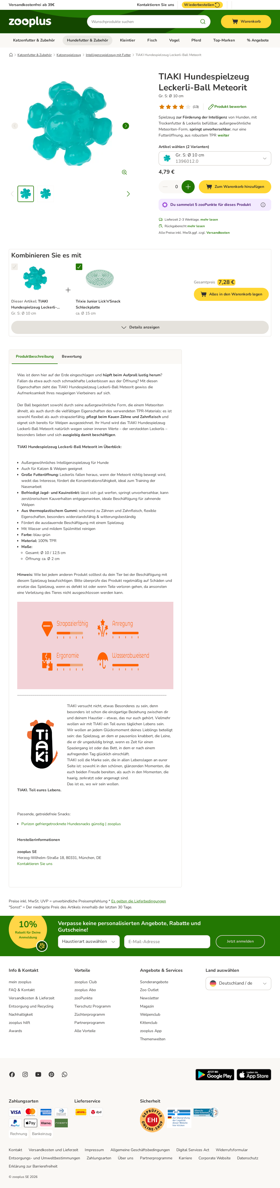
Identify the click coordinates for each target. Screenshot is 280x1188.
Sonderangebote (154, 982)
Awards (15, 1030)
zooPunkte (83, 998)
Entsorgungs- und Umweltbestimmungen (44, 1158)
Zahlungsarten (99, 1158)
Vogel (174, 40)
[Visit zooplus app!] (215, 1079)
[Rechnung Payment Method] (18, 1134)
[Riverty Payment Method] (61, 1124)
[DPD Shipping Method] (96, 1113)
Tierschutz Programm (92, 1006)
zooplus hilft (19, 1022)
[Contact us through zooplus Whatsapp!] (64, 1074)
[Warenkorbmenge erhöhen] (188, 186)
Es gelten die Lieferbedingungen (138, 901)
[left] (14, 126)
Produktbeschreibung (35, 356)
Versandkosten (218, 232)
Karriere (185, 1158)
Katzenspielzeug (69, 55)
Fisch (152, 40)
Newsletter (149, 998)
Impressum (94, 1150)
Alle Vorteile (84, 1030)
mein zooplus (20, 982)
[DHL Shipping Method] (81, 1113)
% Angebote (258, 40)
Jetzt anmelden (240, 941)
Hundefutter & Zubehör (87, 40)
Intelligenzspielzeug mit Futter (108, 55)
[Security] (152, 1121)
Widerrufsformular (232, 1150)
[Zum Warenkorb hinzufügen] (235, 186)
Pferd (196, 40)
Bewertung (71, 356)
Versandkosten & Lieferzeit (31, 998)
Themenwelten (152, 1039)
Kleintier (127, 40)
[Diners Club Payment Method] (61, 1113)
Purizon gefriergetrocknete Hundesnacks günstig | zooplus (71, 823)
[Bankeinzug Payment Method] (41, 1134)
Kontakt (15, 1150)
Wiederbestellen (202, 5)
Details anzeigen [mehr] (140, 327)
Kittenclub (148, 1022)
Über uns (125, 1158)
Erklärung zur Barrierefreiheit (33, 1166)
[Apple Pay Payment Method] (30, 1124)
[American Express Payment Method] (45, 1113)
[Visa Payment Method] (15, 1113)
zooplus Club (85, 982)
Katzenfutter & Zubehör (34, 40)
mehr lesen (209, 219)
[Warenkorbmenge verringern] (165, 186)
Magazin (147, 1006)
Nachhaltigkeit (21, 1014)
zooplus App (151, 1030)
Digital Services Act (192, 1150)
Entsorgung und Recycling (31, 1006)
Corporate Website (215, 1158)
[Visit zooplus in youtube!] (38, 1074)
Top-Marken (224, 40)
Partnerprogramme (156, 1158)
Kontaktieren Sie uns (155, 4)
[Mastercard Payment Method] (30, 1113)
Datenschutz (247, 1158)
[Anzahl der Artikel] (176, 186)
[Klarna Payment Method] (45, 1124)
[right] (125, 126)
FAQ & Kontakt (22, 990)
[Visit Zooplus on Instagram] (25, 1074)
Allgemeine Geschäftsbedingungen (140, 1150)
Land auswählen (222, 970)
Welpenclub (150, 1014)
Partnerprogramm (89, 1022)
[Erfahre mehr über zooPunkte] (263, 205)
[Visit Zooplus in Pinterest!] (51, 1074)
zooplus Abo (85, 990)
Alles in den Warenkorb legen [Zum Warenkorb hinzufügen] (234, 295)
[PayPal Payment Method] (15, 1124)
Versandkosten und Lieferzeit (53, 1150)
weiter (223, 135)
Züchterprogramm (89, 1014)
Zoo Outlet (149, 990)
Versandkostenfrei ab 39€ (31, 4)
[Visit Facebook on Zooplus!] (12, 1074)
